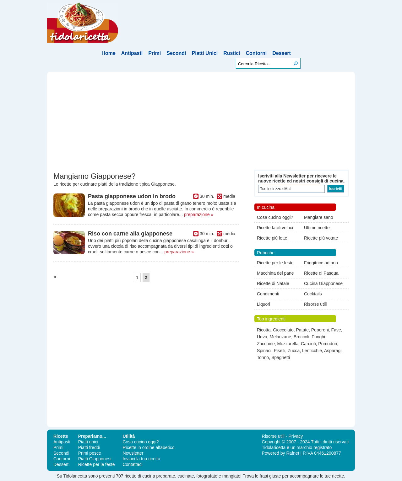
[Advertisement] (201, 122)
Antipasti (132, 53)
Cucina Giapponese (323, 283)
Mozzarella (288, 343)
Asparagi (332, 350)
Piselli (279, 350)
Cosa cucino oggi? (275, 217)
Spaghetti (280, 357)
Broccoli (301, 336)
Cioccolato (283, 329)
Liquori (263, 304)
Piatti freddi (89, 447)
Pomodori (327, 343)
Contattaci (132, 464)
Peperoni (320, 329)
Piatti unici (88, 441)
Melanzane (280, 336)
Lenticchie (312, 350)
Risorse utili (315, 304)
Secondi (176, 53)
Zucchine (266, 343)
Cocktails (313, 293)
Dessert (281, 53)
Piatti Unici (205, 53)
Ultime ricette (317, 227)
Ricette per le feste (275, 262)
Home (108, 53)
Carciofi (308, 343)
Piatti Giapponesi (94, 458)
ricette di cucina (139, 475)
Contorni (256, 53)
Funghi (318, 336)
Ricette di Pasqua (321, 273)
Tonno (263, 357)
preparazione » (198, 214)
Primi (154, 53)
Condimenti (268, 293)
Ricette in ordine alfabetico (148, 447)
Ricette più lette (272, 237)
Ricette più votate (321, 237)
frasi (264, 475)
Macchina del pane (275, 273)
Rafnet (292, 453)
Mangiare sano (318, 217)
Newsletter (132, 453)
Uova (262, 336)
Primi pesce (89, 453)
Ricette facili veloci (275, 227)
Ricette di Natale (273, 283)
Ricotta (264, 329)
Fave (336, 329)
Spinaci (264, 350)
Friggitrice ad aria (321, 262)
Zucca (294, 350)
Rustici (231, 53)
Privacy (295, 436)
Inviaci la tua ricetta (141, 458)
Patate (302, 329)
